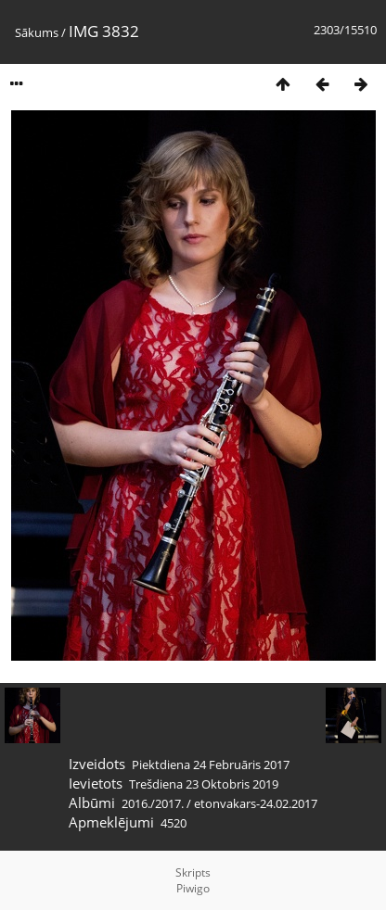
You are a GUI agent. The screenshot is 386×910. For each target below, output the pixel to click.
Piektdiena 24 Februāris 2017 (211, 764)
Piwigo (193, 888)
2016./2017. (153, 803)
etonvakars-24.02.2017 (255, 803)
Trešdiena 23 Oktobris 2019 (203, 784)
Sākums (36, 32)
